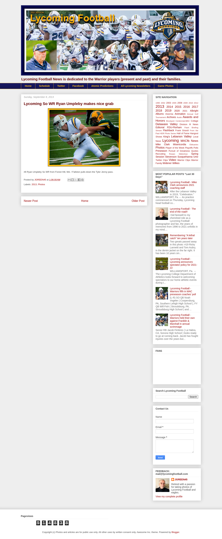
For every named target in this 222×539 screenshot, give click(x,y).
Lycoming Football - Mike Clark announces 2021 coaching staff (183, 185)
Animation (180, 113)
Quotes (194, 151)
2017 (195, 106)
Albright (194, 110)
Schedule (44, 86)
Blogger (175, 532)
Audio (179, 117)
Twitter (61, 86)
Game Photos (165, 86)
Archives (171, 117)
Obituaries (193, 145)
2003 (168, 103)
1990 (158, 103)
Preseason (161, 150)
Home (28, 86)
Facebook (78, 86)
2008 (179, 103)
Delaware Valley (167, 124)
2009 (185, 103)
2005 (174, 103)
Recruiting (160, 154)
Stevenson (171, 156)
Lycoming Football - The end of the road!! (183, 210)
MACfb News (189, 140)
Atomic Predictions (102, 86)
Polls (196, 148)
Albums (160, 113)
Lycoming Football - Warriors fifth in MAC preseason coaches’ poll (183, 291)
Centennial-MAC (183, 121)
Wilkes (176, 163)
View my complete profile (169, 496)
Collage (194, 121)
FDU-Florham (174, 127)
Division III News (189, 124)
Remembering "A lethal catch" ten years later (182, 237)
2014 (169, 106)
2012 (196, 103)
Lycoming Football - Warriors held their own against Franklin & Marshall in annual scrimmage (182, 321)
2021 (184, 111)
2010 (191, 103)
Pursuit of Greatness (179, 151)
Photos (41, 184)
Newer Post (31, 200)
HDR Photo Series (168, 133)
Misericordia (179, 144)
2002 (163, 103)
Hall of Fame (183, 133)
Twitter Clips (162, 160)
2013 (34, 184)
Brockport (170, 121)
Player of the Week (175, 148)
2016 (186, 106)
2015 (178, 106)
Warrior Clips (183, 160)
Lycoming (170, 140)
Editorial (160, 127)
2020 (177, 110)
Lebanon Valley (181, 136)
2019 (168, 110)
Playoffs (189, 148)
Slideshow (183, 154)
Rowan (172, 154)
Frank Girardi (182, 130)
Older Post (138, 200)
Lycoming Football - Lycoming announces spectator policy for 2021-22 (183, 263)
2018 (159, 110)
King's (166, 136)
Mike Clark (163, 144)
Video (172, 160)
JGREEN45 (181, 479)
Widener (167, 163)
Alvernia (169, 114)
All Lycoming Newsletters (135, 86)
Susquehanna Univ (187, 156)
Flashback (168, 130)
